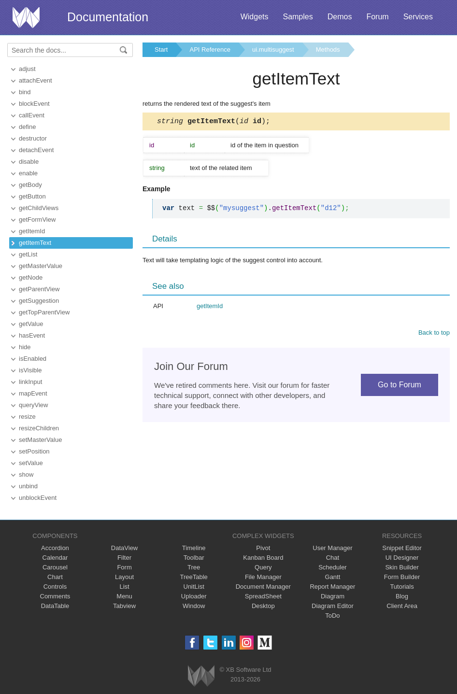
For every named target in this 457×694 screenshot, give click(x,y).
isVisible (30, 370)
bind (25, 92)
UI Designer (402, 557)
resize (27, 416)
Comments (55, 596)
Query (263, 567)
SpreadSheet (263, 596)
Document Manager (263, 586)
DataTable (55, 605)
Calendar (55, 557)
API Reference (209, 49)
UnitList (194, 586)
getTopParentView (44, 312)
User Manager (332, 548)
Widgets (255, 17)
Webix (201, 676)
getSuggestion (39, 300)
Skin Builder (401, 567)
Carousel (55, 567)
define (27, 126)
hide (25, 347)
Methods (328, 49)
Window (194, 605)
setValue (31, 463)
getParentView (39, 289)
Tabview (124, 605)
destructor (33, 138)
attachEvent (35, 80)
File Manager (263, 577)
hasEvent (32, 335)
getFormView (37, 219)
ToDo (332, 615)
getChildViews (38, 208)
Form (124, 567)
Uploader (194, 596)
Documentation (107, 17)
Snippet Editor (402, 548)
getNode (31, 277)
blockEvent (34, 103)
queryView (33, 405)
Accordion (55, 548)
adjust (27, 68)
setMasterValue (40, 439)
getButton (32, 196)
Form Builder (402, 577)
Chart (55, 577)
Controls (55, 586)
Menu (124, 596)
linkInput (30, 381)
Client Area (401, 605)
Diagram (332, 596)
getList (28, 254)
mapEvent (33, 393)
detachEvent (36, 150)
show (26, 474)
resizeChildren (39, 428)
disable (29, 161)
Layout (124, 577)
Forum (377, 17)
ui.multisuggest (273, 49)
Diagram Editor (333, 605)
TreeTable (194, 577)
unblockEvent (38, 497)
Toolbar (194, 557)
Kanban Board (263, 557)
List (124, 586)
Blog (402, 596)
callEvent (31, 115)
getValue (31, 323)
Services (418, 17)
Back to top (434, 334)
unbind (28, 486)
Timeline (194, 548)
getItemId (32, 231)
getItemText (35, 242)
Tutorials (402, 586)
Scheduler (332, 567)
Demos (340, 17)
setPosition (34, 451)
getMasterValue (40, 265)
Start (161, 49)
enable (28, 173)
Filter (124, 557)
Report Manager (332, 586)
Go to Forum (399, 386)
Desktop (263, 605)
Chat (332, 557)
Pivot (263, 548)
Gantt (333, 577)
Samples (298, 17)
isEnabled (32, 358)
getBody (30, 184)
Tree (193, 567)
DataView (124, 548)
